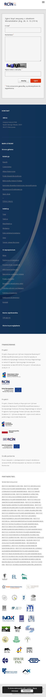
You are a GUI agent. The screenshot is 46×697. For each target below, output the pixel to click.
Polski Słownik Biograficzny (12, 176)
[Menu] (43, 2)
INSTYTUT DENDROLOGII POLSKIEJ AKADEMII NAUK (18, 513)
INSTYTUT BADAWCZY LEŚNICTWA (27, 494)
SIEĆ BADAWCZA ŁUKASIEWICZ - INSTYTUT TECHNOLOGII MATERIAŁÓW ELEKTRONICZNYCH (19, 545)
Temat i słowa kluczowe (11, 242)
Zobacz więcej (8, 201)
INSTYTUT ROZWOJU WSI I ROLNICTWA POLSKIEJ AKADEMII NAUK (23, 556)
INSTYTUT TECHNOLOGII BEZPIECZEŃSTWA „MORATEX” (24, 564)
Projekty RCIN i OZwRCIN (11, 265)
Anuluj (23, 81)
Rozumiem (27, 691)
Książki (5, 162)
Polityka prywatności (10, 293)
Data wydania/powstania (11, 233)
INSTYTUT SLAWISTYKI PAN (11, 537)
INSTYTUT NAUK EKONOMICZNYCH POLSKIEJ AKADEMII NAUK (22, 554)
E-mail (7, 26)
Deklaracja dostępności (11, 298)
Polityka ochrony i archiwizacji (13, 288)
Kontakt (5, 302)
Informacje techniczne (10, 269)
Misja (4, 255)
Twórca (5, 219)
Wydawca (6, 228)
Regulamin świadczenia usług (13, 283)
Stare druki (6, 194)
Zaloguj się (6, 317)
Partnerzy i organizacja (11, 260)
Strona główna (7, 149)
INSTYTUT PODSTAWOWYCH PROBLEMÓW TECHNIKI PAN (20, 535)
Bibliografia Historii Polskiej (12, 181)
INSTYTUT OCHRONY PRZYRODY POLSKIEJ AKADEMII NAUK (21, 532)
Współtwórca (7, 224)
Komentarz (9, 35)
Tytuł (4, 214)
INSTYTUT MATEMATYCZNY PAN (12, 486)
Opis (4, 238)
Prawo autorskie (8, 279)
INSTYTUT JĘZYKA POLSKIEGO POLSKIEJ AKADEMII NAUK (20, 524)
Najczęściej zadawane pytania (13, 274)
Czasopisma (7, 167)
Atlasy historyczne (9, 171)
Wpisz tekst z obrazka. (13, 70)
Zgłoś (36, 81)
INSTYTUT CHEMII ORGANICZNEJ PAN (30, 510)
